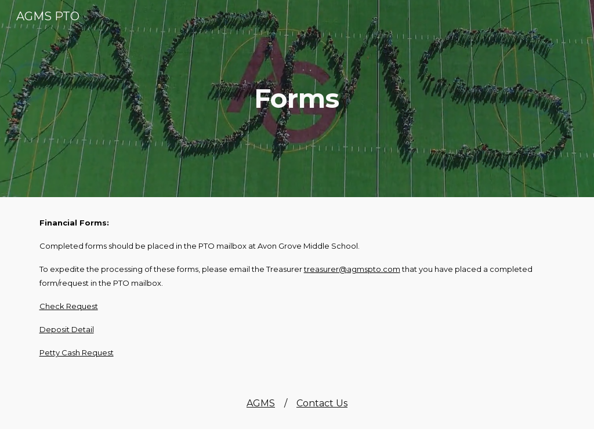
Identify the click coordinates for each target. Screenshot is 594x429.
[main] (296, 99)
